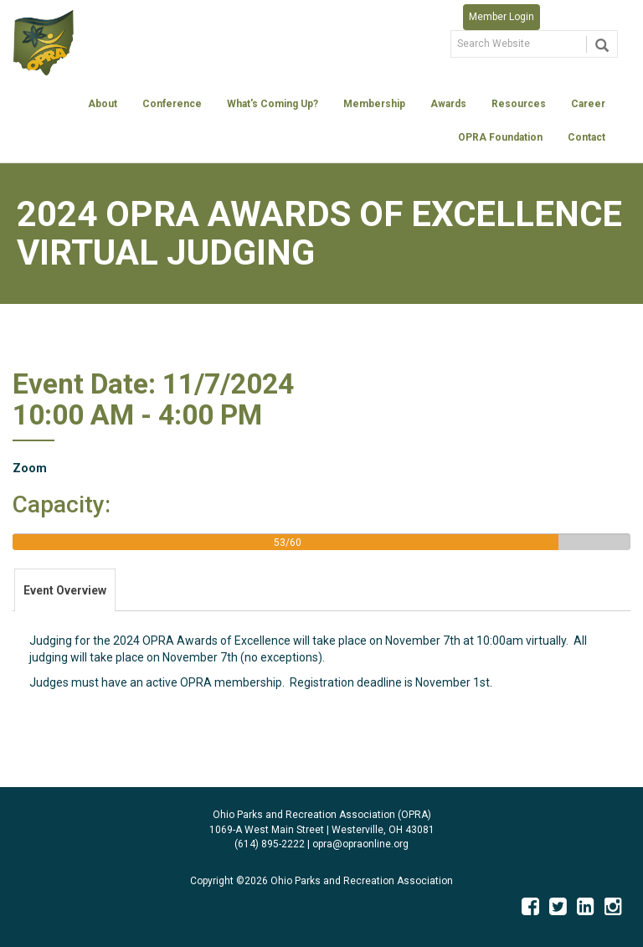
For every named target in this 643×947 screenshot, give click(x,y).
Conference (172, 104)
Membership (374, 104)
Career (588, 104)
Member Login (501, 17)
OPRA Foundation (500, 137)
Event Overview (64, 590)
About (102, 104)
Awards (448, 104)
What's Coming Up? (272, 104)
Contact (586, 137)
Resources (518, 104)
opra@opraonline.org (360, 844)
